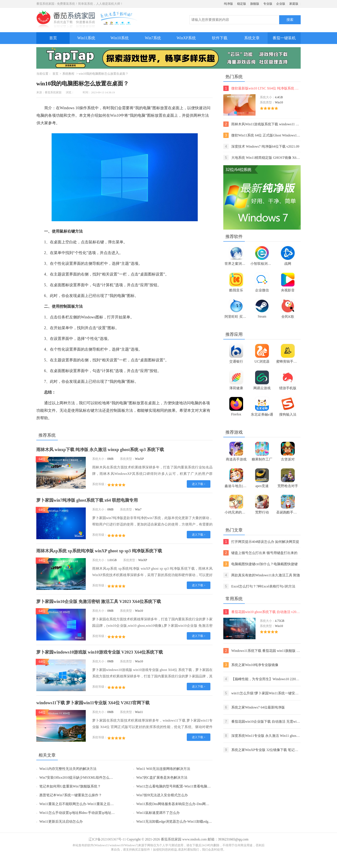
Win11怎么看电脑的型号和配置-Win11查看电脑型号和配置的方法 (185, 786)
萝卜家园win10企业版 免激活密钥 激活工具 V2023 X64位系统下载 (98, 601)
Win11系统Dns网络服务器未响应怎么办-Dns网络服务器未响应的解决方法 (191, 804)
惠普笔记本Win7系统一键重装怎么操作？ (70, 795)
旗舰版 (254, 3)
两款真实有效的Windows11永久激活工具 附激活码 (261, 575)
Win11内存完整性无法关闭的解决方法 (68, 769)
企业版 (280, 3)
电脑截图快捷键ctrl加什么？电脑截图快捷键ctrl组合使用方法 (260, 564)
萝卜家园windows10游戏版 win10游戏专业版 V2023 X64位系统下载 (99, 652)
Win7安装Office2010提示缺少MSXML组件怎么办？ (77, 777)
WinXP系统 (186, 38)
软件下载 (219, 38)
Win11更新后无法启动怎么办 (61, 821)
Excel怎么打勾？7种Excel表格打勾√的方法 (259, 586)
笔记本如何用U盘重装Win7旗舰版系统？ (70, 786)
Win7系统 (153, 38)
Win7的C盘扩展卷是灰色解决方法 (161, 777)
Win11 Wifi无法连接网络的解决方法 (163, 769)
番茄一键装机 (286, 36)
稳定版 (241, 3)
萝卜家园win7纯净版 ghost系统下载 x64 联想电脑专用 (87, 500)
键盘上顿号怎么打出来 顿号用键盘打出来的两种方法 (260, 553)
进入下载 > (198, 484)
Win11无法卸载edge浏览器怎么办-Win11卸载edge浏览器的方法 (183, 821)
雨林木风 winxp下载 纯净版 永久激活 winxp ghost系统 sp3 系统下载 (100, 449)
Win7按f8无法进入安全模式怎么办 (162, 795)
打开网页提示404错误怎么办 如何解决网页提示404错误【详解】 (261, 541)
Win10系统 (119, 38)
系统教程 (68, 73)
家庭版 (293, 3)
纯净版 (228, 3)
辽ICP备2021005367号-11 (107, 839)
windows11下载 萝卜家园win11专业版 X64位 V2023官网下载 (93, 702)
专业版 (267, 3)
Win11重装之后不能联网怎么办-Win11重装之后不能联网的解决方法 (90, 804)
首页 (53, 38)
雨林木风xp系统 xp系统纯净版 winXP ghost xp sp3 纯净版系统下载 (99, 550)
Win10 (115, 115)
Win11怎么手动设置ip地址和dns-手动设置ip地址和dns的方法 (84, 813)
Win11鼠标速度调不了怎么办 (158, 813)
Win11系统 (86, 38)
